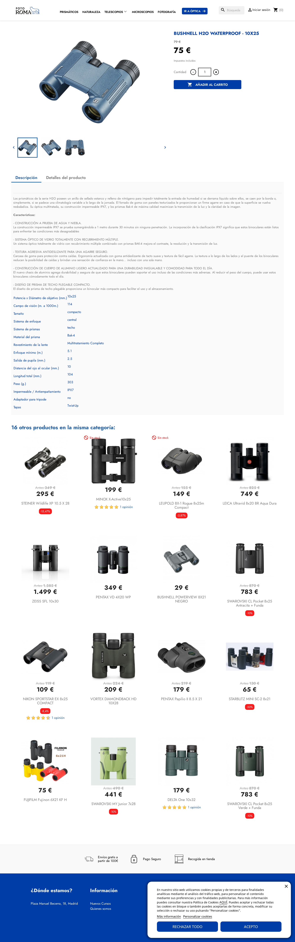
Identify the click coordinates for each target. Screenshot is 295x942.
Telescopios (113, 12)
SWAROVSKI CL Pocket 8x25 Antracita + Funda (249, 603)
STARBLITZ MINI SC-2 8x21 (249, 699)
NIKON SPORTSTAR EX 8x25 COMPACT (45, 701)
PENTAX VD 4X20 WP (113, 597)
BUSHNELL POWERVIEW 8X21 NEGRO (181, 599)
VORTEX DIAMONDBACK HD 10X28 (113, 701)
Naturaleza (91, 12)
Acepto (251, 926)
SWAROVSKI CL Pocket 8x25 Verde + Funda (249, 806)
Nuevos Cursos (100, 904)
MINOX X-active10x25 (113, 499)
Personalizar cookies (197, 916)
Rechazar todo (187, 926)
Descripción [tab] (26, 178)
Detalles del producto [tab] (66, 178)
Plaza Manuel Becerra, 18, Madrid (54, 904)
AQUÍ (223, 902)
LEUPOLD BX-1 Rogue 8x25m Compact (181, 505)
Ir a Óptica (192, 11)
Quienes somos (100, 909)
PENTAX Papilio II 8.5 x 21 (181, 699)
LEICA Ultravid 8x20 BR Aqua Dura (250, 503)
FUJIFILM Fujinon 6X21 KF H (45, 799)
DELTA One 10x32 (181, 799)
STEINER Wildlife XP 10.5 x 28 (45, 503)
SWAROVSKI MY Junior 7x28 (113, 804)
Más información (169, 916)
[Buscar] (231, 10)
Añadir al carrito (207, 84)
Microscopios (143, 12)
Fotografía (167, 12)
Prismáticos (69, 12)
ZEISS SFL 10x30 (45, 601)
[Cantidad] (204, 72)
